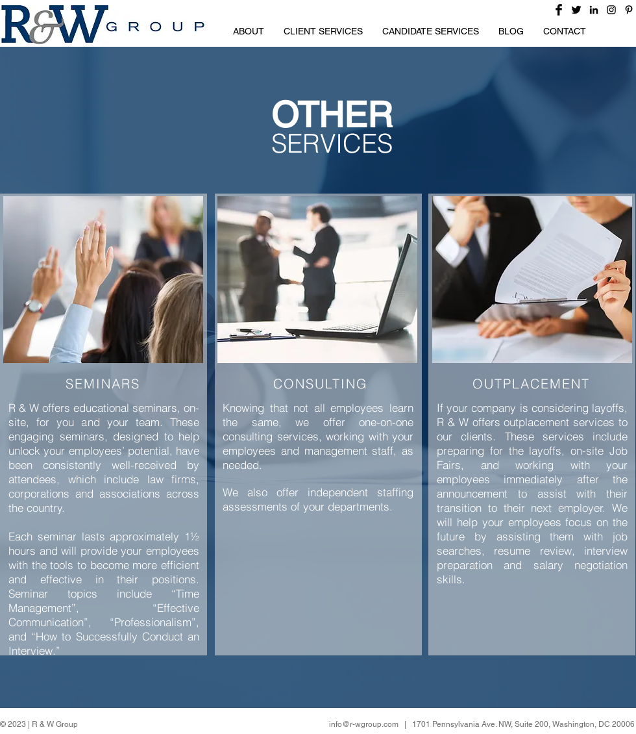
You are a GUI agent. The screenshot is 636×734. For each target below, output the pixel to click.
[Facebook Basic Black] (559, 10)
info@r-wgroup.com (363, 724)
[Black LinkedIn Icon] (594, 10)
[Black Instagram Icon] (611, 10)
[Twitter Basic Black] (576, 10)
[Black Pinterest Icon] (629, 10)
